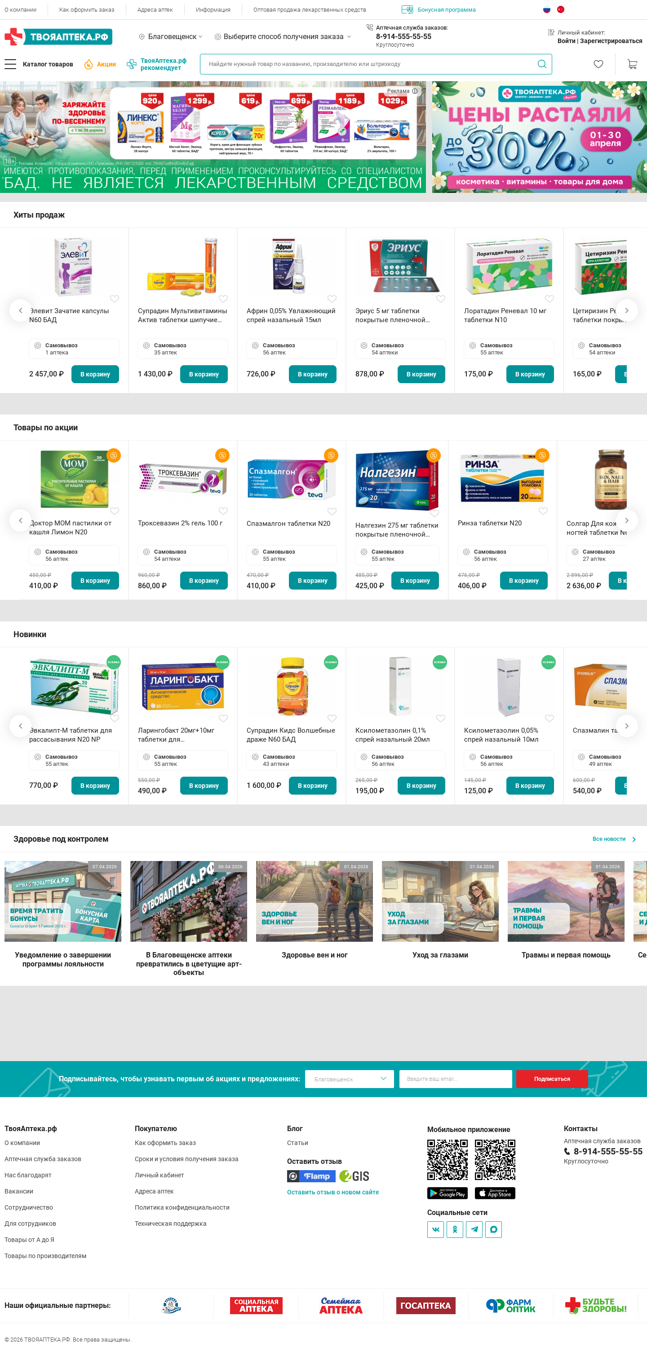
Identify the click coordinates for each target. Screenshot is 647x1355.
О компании (20, 9)
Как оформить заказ (87, 9)
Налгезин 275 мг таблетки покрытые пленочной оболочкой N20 (397, 530)
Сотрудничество (28, 1207)
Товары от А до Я (29, 1239)
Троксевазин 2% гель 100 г (180, 523)
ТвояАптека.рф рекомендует (156, 64)
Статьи (297, 1142)
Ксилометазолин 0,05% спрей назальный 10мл (501, 734)
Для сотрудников (30, 1223)
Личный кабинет (159, 1175)
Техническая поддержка (171, 1223)
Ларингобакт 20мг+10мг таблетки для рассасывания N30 (176, 735)
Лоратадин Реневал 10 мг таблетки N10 (505, 315)
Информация (213, 9)
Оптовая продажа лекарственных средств (309, 9)
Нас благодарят (28, 1175)
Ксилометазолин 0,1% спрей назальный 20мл (392, 734)
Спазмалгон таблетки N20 (288, 524)
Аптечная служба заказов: (412, 27)
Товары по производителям (45, 1255)
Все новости (614, 838)
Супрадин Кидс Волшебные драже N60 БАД (291, 734)
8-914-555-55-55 (403, 36)
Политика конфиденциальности (182, 1207)
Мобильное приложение (468, 1129)
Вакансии (18, 1191)
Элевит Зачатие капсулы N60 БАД (69, 315)
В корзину (95, 374)
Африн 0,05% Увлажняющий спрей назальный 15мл (291, 315)
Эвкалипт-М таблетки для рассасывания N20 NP (70, 734)
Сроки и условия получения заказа (187, 1159)
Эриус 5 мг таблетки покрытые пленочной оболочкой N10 (390, 315)
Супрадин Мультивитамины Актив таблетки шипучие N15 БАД (182, 315)
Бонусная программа (439, 9)
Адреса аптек (155, 9)
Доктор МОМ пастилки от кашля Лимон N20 (70, 527)
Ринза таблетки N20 (490, 523)
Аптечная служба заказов (42, 1159)
